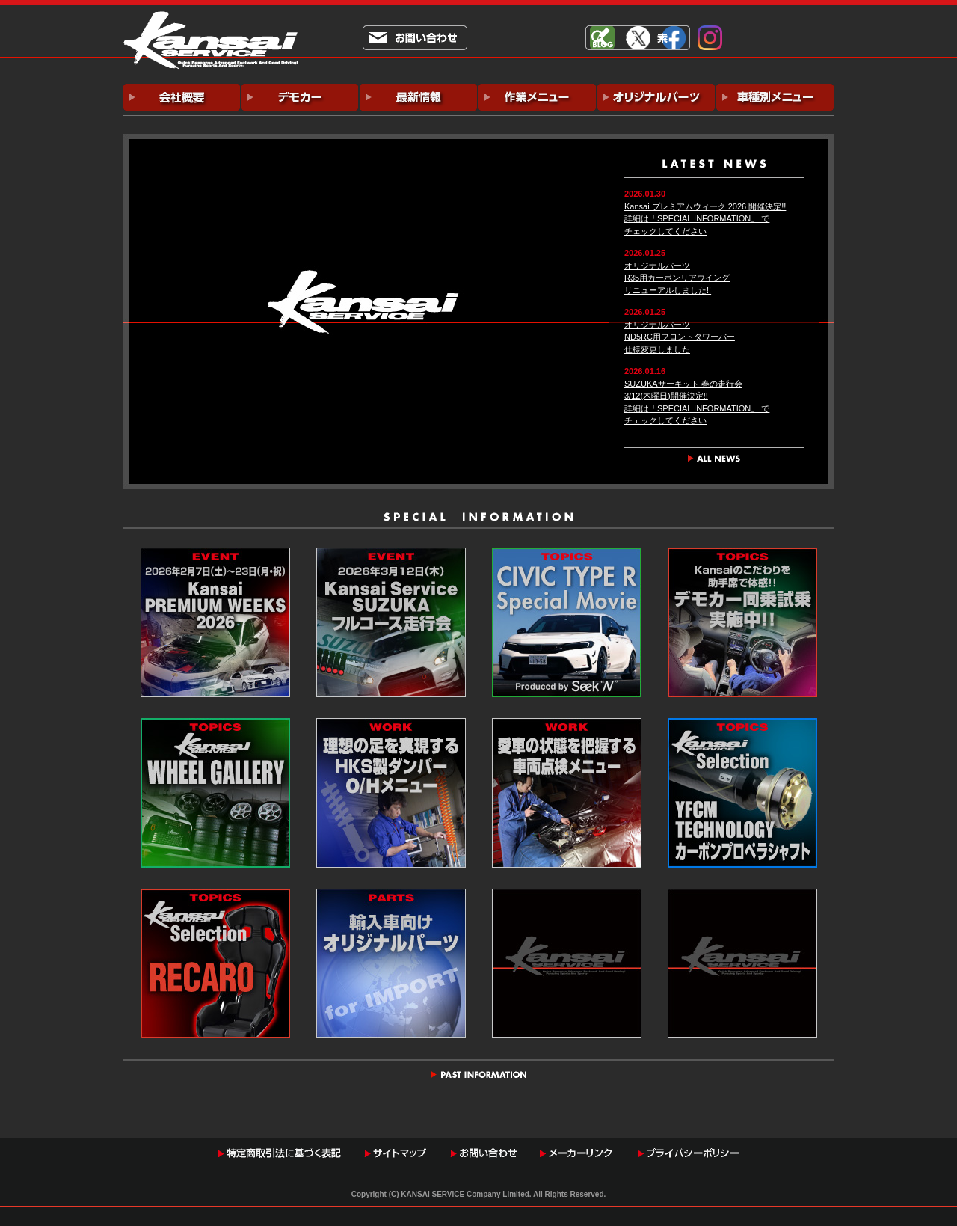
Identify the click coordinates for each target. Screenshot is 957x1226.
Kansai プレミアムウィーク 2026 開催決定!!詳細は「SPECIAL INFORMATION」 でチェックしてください (705, 219)
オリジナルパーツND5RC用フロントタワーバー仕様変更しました (679, 337)
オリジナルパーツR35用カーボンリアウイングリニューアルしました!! (677, 278)
